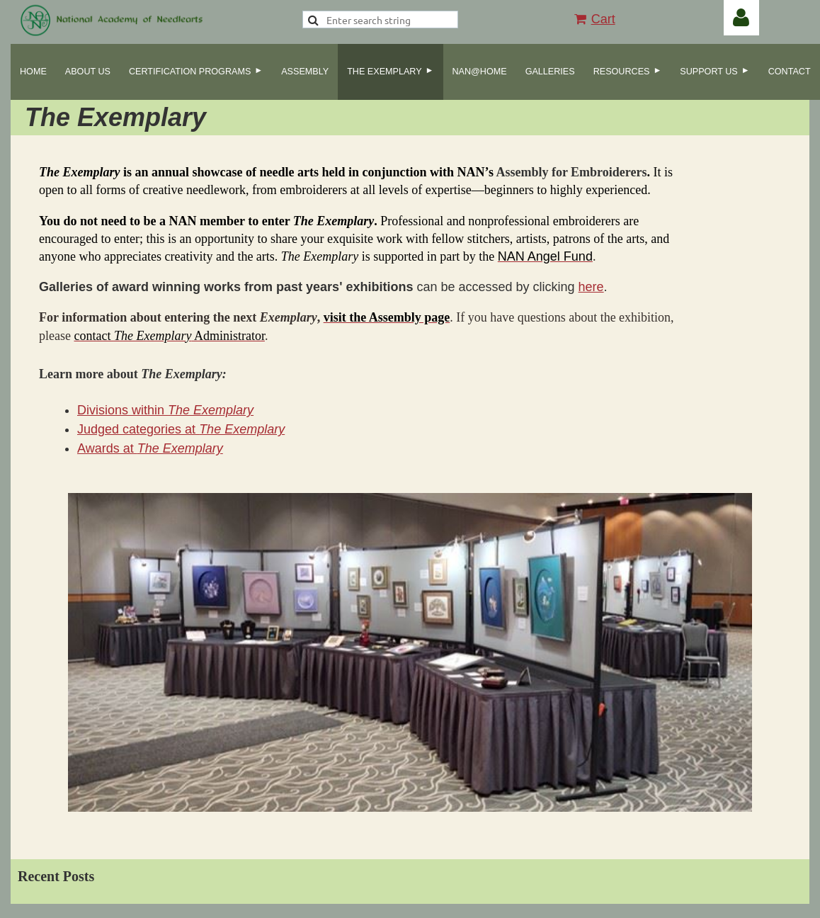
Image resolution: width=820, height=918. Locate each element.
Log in (741, 17)
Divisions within (165, 410)
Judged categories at (181, 429)
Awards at (150, 448)
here (591, 287)
